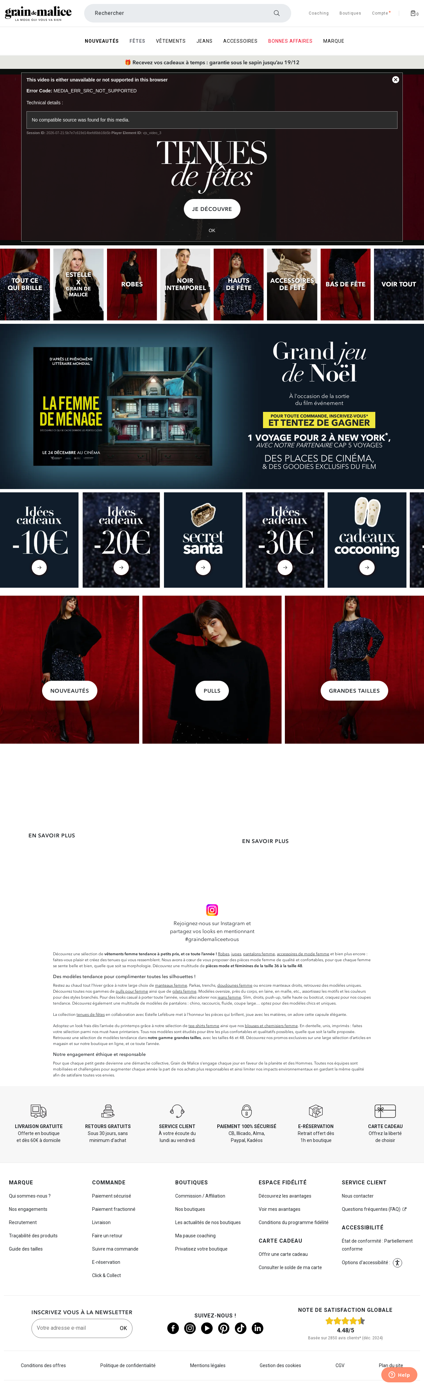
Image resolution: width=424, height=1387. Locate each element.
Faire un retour (107, 1235)
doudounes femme (234, 985)
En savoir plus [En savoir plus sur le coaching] (372, 851)
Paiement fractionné (113, 1209)
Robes (223, 954)
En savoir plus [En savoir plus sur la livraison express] (51, 835)
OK (123, 1328)
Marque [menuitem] (333, 41)
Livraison (101, 1222)
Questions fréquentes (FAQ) (371, 1209)
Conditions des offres (43, 1365)
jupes (236, 954)
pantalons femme (259, 954)
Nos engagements (28, 1209)
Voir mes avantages (279, 1209)
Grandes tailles (354, 690)
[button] (397, 1262)
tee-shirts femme (203, 1025)
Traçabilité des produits (33, 1235)
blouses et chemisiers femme (271, 1025)
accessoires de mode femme (303, 954)
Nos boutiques (190, 1209)
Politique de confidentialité (128, 1365)
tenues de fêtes (91, 1014)
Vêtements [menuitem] (171, 41)
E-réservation (106, 1262)
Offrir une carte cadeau (283, 1254)
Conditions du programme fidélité (294, 1222)
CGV (340, 1365)
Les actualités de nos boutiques (208, 1222)
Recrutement (23, 1222)
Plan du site (391, 1365)
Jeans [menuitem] (204, 41)
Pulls (212, 690)
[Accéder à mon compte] (380, 13)
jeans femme (229, 997)
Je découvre (212, 209)
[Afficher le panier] (414, 13)
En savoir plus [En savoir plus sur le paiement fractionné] (265, 841)
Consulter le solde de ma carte (290, 1267)
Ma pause (195, 1235)
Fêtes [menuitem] (137, 41)
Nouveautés (69, 690)
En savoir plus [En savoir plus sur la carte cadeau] (158, 851)
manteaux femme (171, 985)
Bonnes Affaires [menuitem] (290, 41)
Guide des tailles (26, 1249)
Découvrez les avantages (285, 1196)
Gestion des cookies (280, 1365)
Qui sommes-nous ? (30, 1196)
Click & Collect (106, 1275)
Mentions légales (208, 1365)
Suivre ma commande (115, 1249)
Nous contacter (358, 1196)
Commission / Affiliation (200, 1196)
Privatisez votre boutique (201, 1249)
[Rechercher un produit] (187, 13)
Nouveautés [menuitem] (102, 41)
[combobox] (187, 13)
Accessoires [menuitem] (240, 41)
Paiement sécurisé (111, 1196)
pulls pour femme (132, 991)
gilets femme (184, 991)
